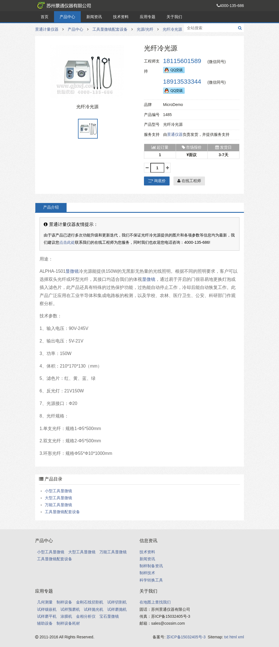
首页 (44, 17)
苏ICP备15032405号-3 (186, 637)
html (233, 637)
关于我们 (174, 17)
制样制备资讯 (151, 566)
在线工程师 (189, 180)
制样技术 (147, 573)
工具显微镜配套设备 (110, 29)
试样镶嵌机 (47, 609)
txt (226, 637)
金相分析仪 (86, 616)
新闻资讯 (94, 17)
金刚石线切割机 (89, 602)
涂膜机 (66, 616)
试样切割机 (117, 602)
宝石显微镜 (109, 616)
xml (241, 637)
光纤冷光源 (172, 29)
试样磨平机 (47, 616)
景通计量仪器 (63, 5)
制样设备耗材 (68, 623)
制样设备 (64, 602)
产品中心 (67, 17)
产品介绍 (51, 207)
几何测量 (45, 602)
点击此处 (67, 242)
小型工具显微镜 (58, 491)
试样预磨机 (70, 609)
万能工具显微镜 (58, 505)
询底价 (157, 180)
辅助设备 (45, 623)
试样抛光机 (93, 609)
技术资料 (121, 17)
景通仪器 (175, 134)
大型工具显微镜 (58, 498)
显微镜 (72, 271)
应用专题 (147, 17)
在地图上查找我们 (155, 602)
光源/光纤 (145, 29)
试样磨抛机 (117, 609)
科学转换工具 (151, 580)
